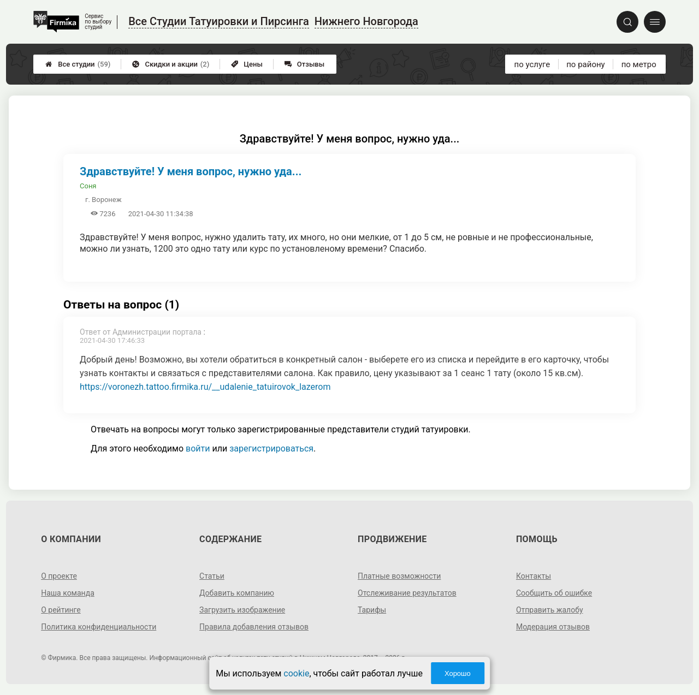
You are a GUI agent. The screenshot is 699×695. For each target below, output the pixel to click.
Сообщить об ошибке (554, 593)
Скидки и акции (170, 64)
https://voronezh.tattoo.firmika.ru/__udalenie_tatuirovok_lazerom (205, 387)
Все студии (77, 64)
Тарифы (372, 609)
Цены (247, 64)
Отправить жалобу (549, 609)
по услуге (532, 64)
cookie (296, 673)
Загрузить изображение (242, 609)
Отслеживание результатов (407, 593)
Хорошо (458, 673)
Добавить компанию (236, 593)
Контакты (533, 576)
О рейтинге (61, 609)
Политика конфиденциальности (98, 626)
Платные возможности (399, 576)
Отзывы (304, 64)
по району (585, 64)
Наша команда (67, 593)
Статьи (211, 576)
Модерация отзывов (553, 626)
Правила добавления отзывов (254, 626)
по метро (638, 64)
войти (198, 448)
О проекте (59, 576)
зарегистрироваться (271, 448)
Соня (88, 186)
